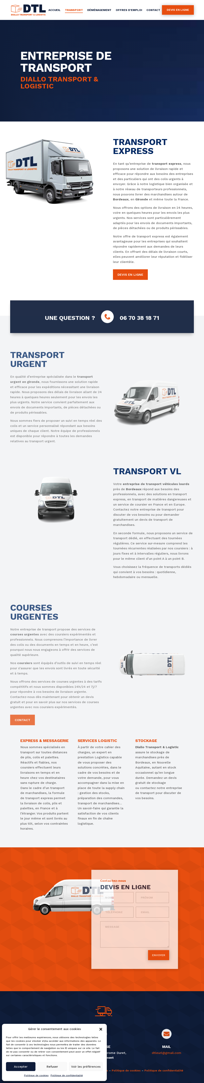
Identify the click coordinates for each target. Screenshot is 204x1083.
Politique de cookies (36, 1075)
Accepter (20, 1066)
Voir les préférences (86, 1066)
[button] (101, 1029)
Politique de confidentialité (67, 1075)
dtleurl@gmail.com (166, 1053)
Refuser (52, 1066)
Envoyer (148, 940)
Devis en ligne (178, 9)
